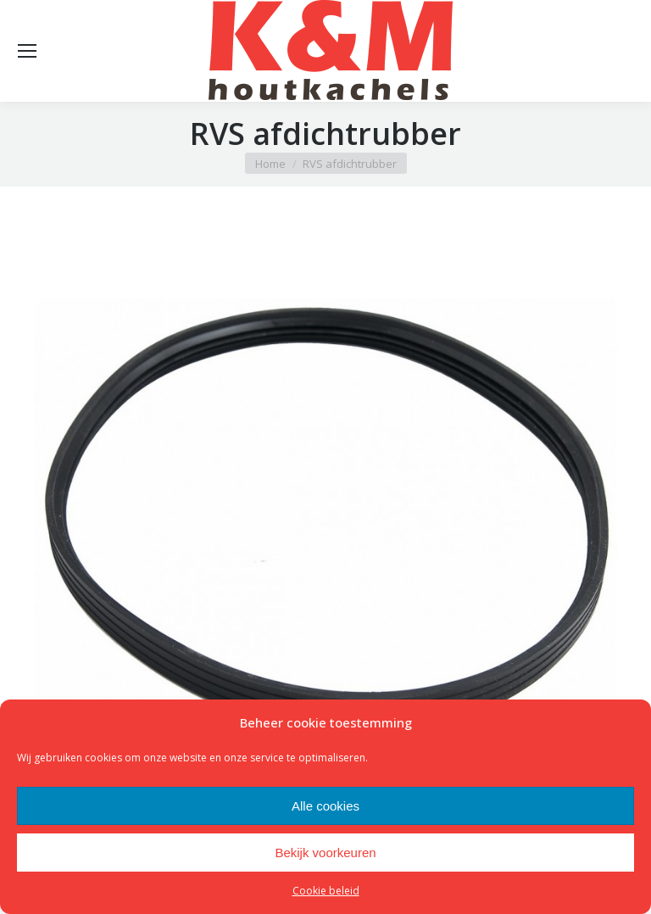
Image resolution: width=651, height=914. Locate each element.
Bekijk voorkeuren (325, 852)
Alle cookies (325, 806)
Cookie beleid (325, 890)
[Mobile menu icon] (27, 51)
